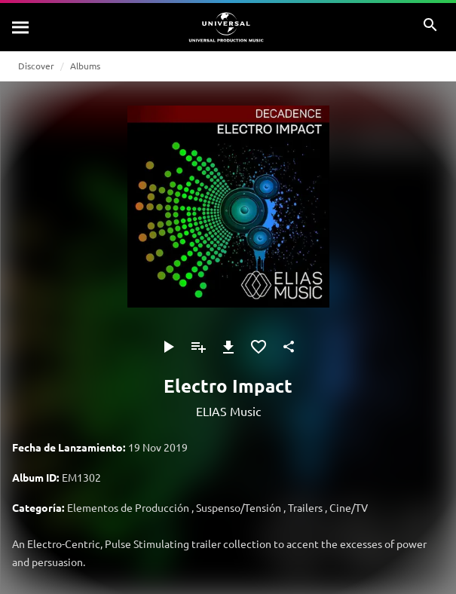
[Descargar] (228, 347)
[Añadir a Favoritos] (258, 347)
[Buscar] (21, 27)
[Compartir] (289, 347)
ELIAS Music (228, 410)
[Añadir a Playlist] (198, 347)
